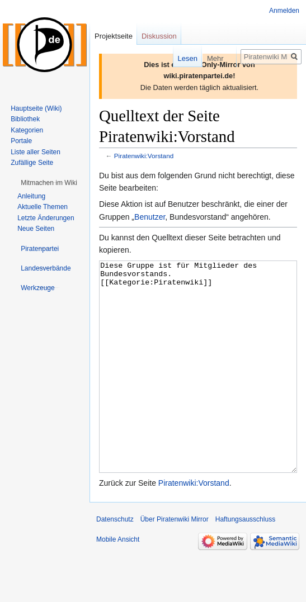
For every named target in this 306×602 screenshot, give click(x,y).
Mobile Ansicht (117, 581)
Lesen (180, 58)
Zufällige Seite (32, 163)
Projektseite (114, 36)
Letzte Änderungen (45, 218)
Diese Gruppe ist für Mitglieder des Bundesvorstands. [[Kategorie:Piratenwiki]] (198, 387)
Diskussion (159, 36)
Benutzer (149, 216)
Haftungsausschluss (245, 561)
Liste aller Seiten (35, 152)
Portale (21, 141)
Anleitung (31, 196)
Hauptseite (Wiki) (36, 108)
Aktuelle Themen (42, 207)
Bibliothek (25, 119)
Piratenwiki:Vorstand (143, 155)
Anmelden (284, 11)
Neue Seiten (35, 229)
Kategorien (27, 130)
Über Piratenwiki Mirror (174, 561)
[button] (49, 183)
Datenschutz (115, 561)
